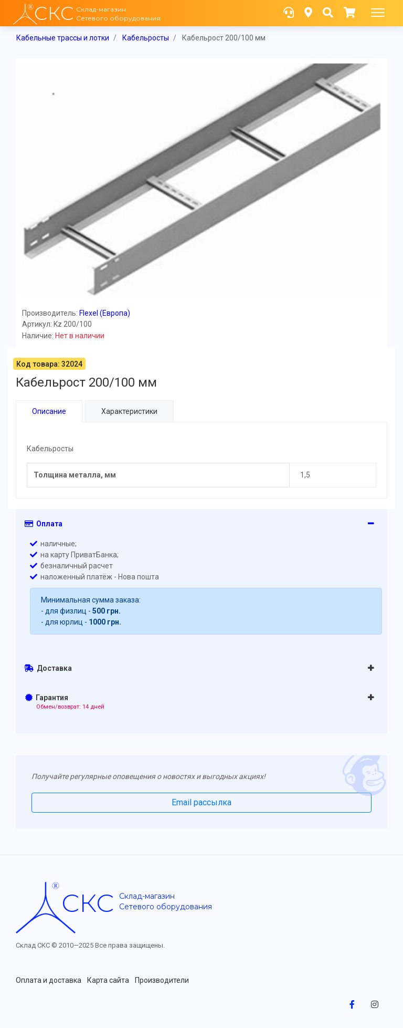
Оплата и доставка (48, 980)
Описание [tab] (49, 411)
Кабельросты (145, 38)
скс (87, 903)
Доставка (48, 668)
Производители (162, 980)
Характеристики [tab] (129, 411)
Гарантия (64, 701)
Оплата (43, 524)
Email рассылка (201, 802)
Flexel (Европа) (104, 313)
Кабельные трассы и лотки (62, 38)
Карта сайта (108, 980)
